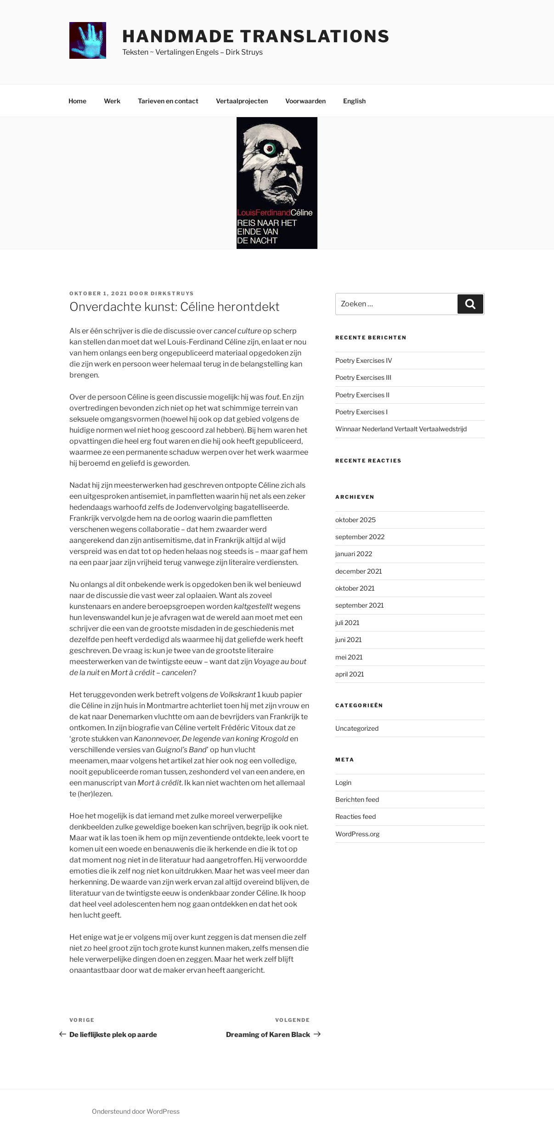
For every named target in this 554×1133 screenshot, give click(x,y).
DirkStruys (172, 293)
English (354, 101)
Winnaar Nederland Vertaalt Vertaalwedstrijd (401, 429)
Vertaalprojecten (242, 101)
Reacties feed (355, 816)
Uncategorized (357, 728)
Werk (112, 101)
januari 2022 (353, 554)
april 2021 (349, 674)
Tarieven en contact (168, 101)
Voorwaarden (305, 101)
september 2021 (359, 605)
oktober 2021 (355, 588)
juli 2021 (347, 622)
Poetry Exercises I (361, 412)
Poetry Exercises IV (363, 360)
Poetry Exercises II (362, 395)
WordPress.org (357, 834)
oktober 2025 (355, 520)
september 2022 (359, 537)
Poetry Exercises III (363, 377)
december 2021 (358, 571)
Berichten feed (357, 799)
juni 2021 (348, 639)
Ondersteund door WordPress (136, 1111)
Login (343, 782)
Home (77, 101)
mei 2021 (349, 657)
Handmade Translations (256, 36)
